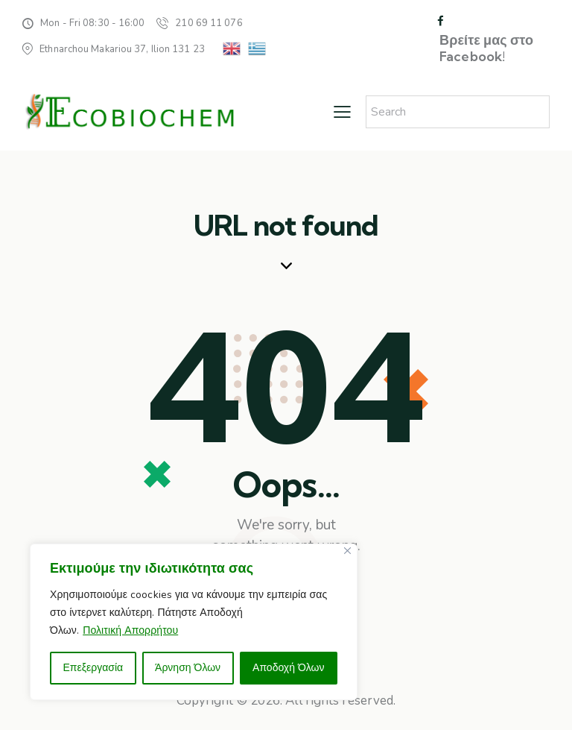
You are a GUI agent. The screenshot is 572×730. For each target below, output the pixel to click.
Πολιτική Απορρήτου (130, 630)
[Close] (347, 550)
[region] (194, 622)
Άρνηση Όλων (187, 668)
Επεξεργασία (93, 668)
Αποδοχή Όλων (288, 668)
